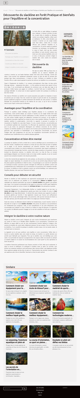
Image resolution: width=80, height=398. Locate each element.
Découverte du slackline (11, 53)
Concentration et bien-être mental (14, 60)
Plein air (11, 10)
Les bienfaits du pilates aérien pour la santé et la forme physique (67, 60)
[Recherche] (12, 388)
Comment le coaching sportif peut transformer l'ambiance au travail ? (67, 117)
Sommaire (10, 49)
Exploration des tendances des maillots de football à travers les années (68, 88)
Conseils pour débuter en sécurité (14, 64)
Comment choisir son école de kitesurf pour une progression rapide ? (39, 288)
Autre (40, 395)
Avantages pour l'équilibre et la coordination (17, 57)
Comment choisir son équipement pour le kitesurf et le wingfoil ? (68, 145)
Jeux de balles (40, 387)
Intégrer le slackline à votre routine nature (16, 67)
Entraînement (40, 390)
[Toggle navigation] (5, 2)
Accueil (5, 10)
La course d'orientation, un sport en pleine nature (39, 342)
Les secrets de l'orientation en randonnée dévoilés (14, 369)
